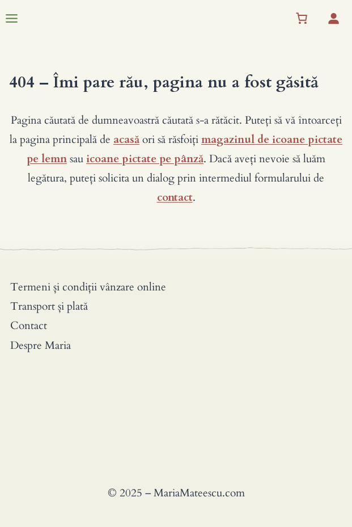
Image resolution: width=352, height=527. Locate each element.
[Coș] (302, 18)
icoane (102, 158)
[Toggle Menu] (12, 18)
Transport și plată (49, 306)
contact (175, 197)
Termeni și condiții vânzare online (88, 287)
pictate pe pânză (162, 158)
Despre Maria (40, 345)
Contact (28, 325)
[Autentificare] (333, 18)
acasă (126, 139)
